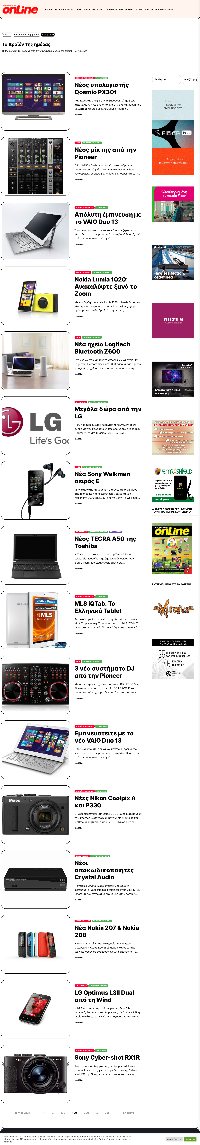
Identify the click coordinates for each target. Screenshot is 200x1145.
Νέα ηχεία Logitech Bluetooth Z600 (102, 348)
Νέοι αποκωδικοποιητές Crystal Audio (104, 870)
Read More (79, 115)
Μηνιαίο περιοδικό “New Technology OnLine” (79, 9)
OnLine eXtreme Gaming (120, 9)
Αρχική (48, 9)
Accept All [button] (190, 1139)
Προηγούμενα (21, 1112)
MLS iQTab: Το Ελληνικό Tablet (98, 607)
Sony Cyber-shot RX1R (107, 1057)
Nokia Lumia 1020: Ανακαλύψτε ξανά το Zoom (106, 286)
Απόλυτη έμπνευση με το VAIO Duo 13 (108, 218)
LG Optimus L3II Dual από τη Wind (104, 996)
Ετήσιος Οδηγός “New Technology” (155, 9)
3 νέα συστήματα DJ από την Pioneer (104, 672)
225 (107, 1112)
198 (63, 1112)
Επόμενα (128, 1112)
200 (86, 1112)
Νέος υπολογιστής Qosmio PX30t (102, 88)
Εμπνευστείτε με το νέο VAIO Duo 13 (104, 737)
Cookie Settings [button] (174, 1139)
